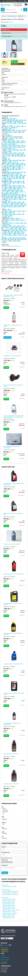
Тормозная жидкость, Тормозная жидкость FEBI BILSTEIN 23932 (14, 484)
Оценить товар (4, 860)
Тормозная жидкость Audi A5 (8, 907)
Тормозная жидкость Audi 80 (8, 900)
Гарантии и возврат (5, 959)
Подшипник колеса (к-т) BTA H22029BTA (12, 355)
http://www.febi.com (8, 271)
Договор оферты (4, 961)
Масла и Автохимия (6, 246)
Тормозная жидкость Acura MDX (9, 886)
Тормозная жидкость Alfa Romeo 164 (10, 894)
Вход (25, 1)
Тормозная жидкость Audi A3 (8, 903)
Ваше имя (3, 846)
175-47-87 (17, 4)
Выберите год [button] (6, 29)
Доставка (14, 1)
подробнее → (6, 98)
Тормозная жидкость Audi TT (8, 918)
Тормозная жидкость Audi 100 (8, 899)
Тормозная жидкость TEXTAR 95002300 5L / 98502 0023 (13, 604)
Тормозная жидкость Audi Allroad (9, 913)
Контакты (20, 1)
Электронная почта (5, 852)
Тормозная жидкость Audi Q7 (8, 916)
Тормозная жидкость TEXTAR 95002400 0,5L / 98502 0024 (13, 634)
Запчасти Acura (5, 885)
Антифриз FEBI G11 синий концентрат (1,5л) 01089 (13, 325)
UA (4, 1)
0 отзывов (11, 22)
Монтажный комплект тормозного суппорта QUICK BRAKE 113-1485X (13, 295)
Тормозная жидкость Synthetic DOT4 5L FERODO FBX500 (14, 693)
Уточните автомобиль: (4, 25)
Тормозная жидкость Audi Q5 (8, 914)
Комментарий (4, 865)
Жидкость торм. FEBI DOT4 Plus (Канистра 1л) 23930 (13, 514)
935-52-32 (17, 5)
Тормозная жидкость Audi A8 (8, 911)
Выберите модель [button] (7, 36)
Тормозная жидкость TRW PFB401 (11, 753)
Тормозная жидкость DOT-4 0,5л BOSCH (12, 544)
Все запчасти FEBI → (6, 273)
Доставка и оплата (5, 957)
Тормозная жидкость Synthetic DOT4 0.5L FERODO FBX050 (12, 723)
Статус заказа (4, 963)
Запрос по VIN (8, 1)
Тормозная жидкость (16, 246)
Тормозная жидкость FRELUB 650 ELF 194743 (13, 664)
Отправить (4, 872)
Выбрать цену (7, 337)
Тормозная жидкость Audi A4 (8, 905)
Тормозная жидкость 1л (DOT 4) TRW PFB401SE (14, 574)
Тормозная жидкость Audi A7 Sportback (10, 910)
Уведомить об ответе (6, 858)
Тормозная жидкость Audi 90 (8, 902)
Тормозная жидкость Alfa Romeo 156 (10, 892)
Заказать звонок (4, 949)
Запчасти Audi (5, 897)
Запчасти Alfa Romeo (6, 889)
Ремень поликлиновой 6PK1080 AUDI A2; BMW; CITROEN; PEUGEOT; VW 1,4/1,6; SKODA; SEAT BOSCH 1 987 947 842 (14, 417)
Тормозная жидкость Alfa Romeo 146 (10, 891)
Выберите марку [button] (6, 33)
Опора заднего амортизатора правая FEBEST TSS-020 (13, 385)
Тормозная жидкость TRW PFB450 (11, 783)
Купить (14, 61)
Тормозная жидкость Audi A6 (8, 908)
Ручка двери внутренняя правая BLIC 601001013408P (12, 447)
